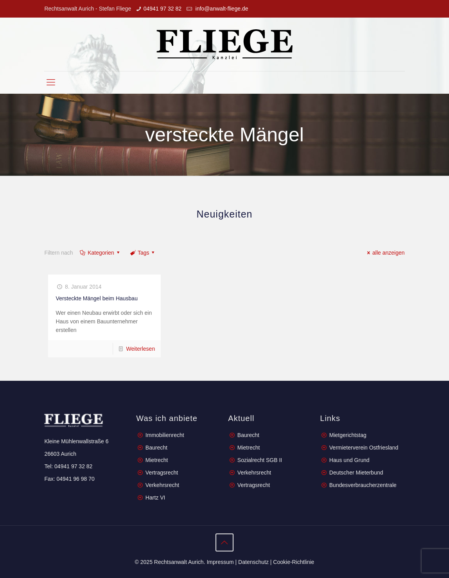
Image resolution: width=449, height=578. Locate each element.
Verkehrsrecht (161, 485)
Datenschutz (253, 562)
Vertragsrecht (161, 472)
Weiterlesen (140, 349)
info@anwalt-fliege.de (221, 8)
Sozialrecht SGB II (259, 460)
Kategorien (100, 253)
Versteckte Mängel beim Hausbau (97, 298)
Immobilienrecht (164, 435)
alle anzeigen (384, 253)
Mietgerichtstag (347, 435)
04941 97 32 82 (162, 8)
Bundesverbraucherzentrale (363, 485)
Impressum (220, 562)
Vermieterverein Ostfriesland (364, 447)
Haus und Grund (349, 460)
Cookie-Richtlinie (293, 562)
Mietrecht (156, 460)
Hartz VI (155, 497)
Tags (143, 253)
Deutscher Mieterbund (356, 472)
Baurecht (156, 447)
